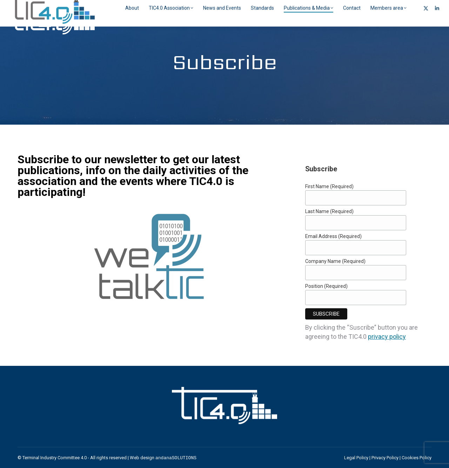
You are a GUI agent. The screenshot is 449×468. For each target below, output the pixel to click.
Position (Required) (326, 286)
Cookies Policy (416, 457)
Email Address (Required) (333, 236)
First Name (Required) (329, 186)
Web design (163, 457)
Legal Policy (356, 457)
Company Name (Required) (335, 261)
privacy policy (387, 336)
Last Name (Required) (329, 211)
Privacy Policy (384, 457)
